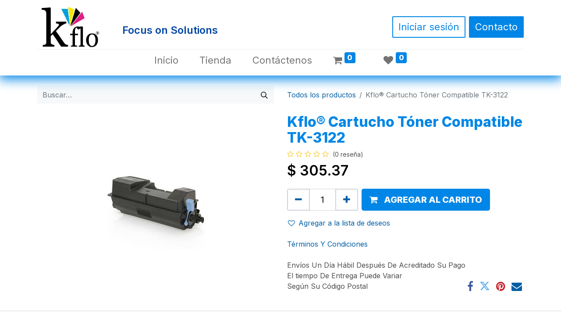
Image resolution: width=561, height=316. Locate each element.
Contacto (496, 26)
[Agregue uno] (346, 200)
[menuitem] (166, 60)
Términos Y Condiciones (327, 244)
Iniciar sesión (428, 26)
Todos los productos (321, 94)
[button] (426, 200)
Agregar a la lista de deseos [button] (339, 223)
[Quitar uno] (298, 200)
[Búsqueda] (264, 95)
